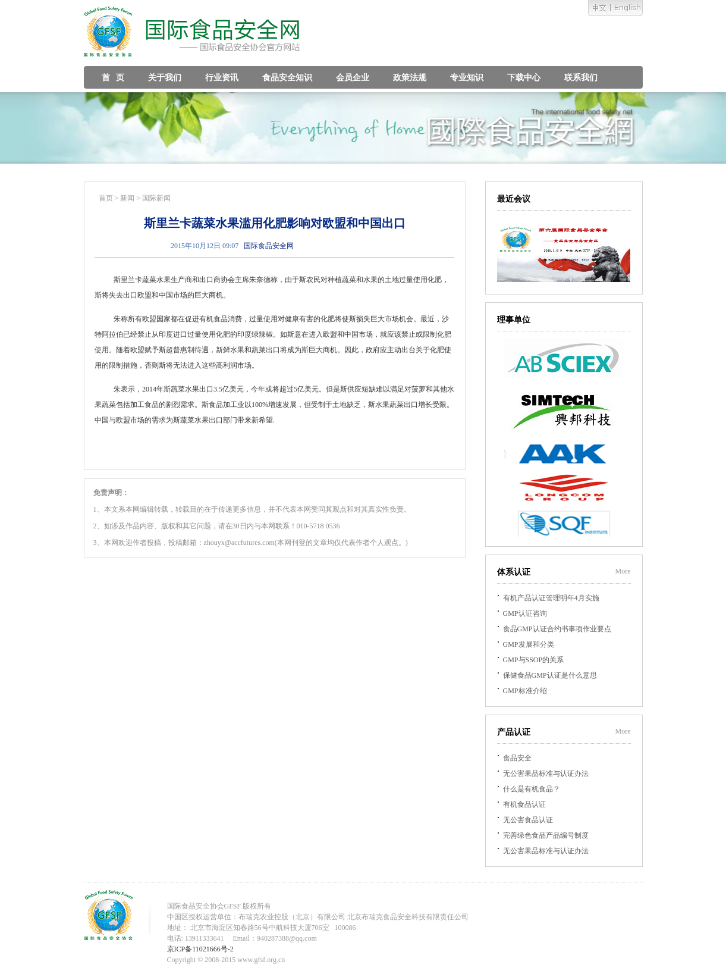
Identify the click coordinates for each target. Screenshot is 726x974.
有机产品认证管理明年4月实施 (551, 598)
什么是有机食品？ (531, 789)
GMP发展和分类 (528, 644)
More (623, 571)
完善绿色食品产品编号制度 (546, 835)
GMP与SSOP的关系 (533, 660)
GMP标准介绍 (525, 691)
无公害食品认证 (528, 820)
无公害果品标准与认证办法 (546, 773)
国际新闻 (156, 198)
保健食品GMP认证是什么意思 (550, 675)
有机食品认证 (524, 804)
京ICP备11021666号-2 (200, 949)
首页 (106, 198)
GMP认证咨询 (525, 613)
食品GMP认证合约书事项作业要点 (557, 629)
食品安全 (517, 758)
